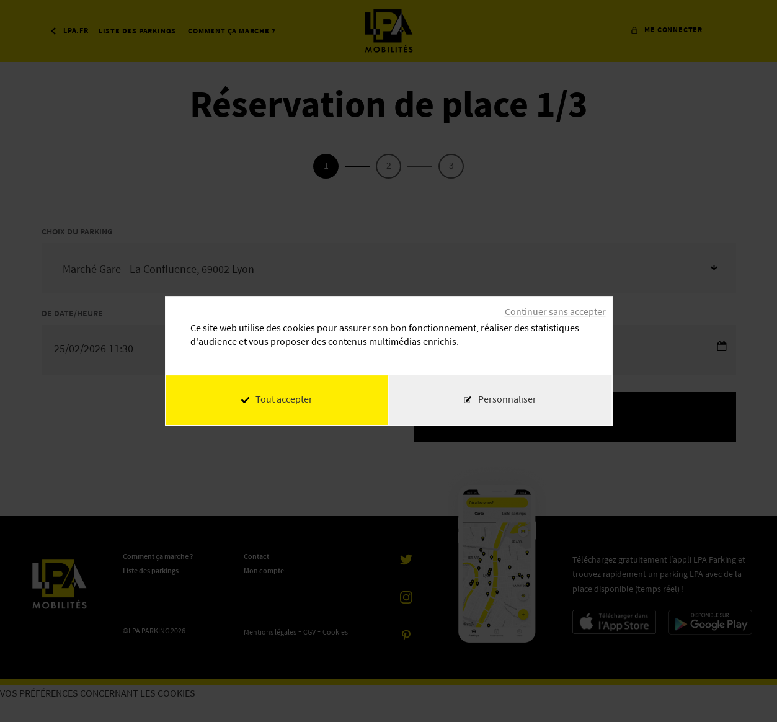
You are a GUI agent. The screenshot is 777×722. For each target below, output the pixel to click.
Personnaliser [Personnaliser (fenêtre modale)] (507, 400)
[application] (746, 691)
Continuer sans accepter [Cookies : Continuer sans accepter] (555, 313)
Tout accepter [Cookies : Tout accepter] (277, 400)
